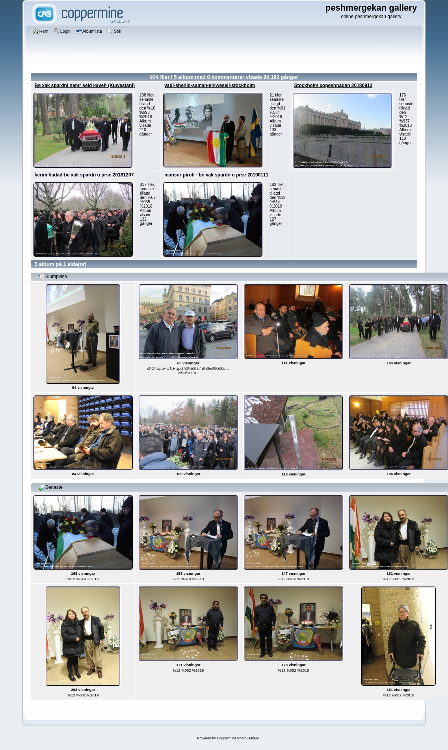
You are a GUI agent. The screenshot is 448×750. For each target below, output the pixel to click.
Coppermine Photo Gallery (237, 738)
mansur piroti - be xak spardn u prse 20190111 (216, 175)
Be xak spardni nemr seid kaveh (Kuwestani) (85, 85)
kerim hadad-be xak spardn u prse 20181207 (84, 175)
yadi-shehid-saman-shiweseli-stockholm (209, 85)
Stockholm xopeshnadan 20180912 (333, 85)
